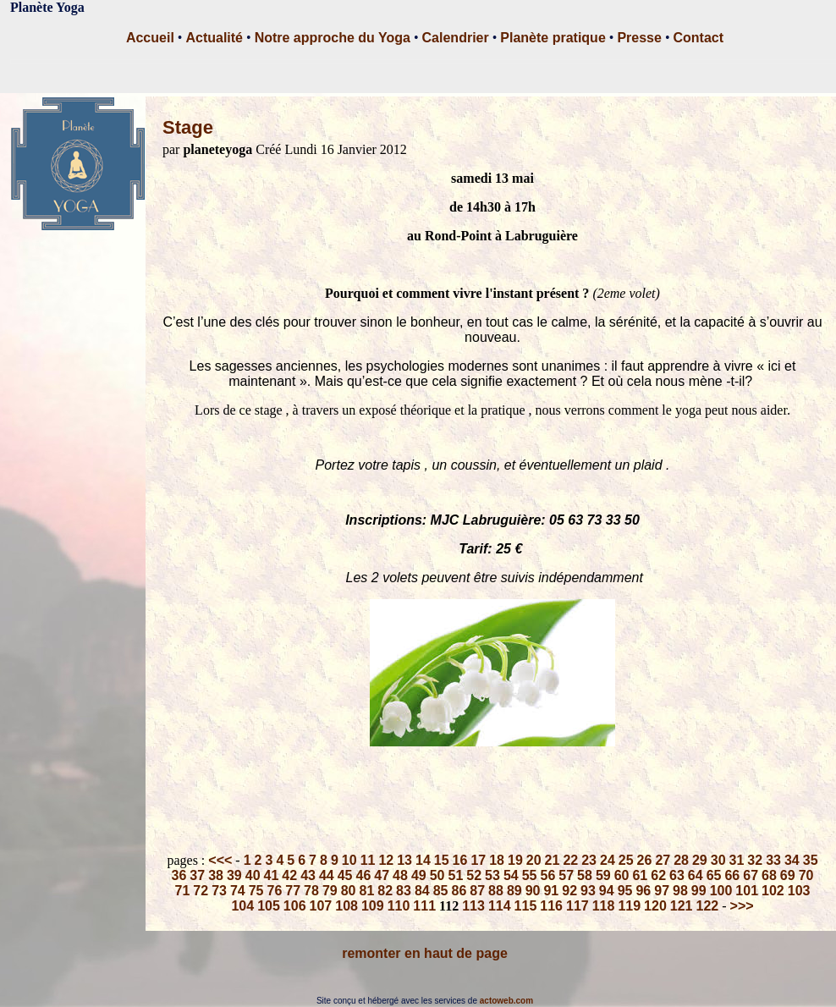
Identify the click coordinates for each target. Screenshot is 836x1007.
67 (750, 875)
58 (584, 875)
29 (699, 860)
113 (473, 906)
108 (346, 906)
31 (737, 860)
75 (256, 890)
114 (499, 906)
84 (422, 890)
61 (639, 875)
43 (308, 875)
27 (662, 860)
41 (271, 875)
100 (721, 890)
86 (458, 890)
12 (385, 860)
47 (381, 875)
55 (529, 875)
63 (677, 875)
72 (200, 890)
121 (681, 906)
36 (179, 875)
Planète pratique (552, 37)
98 (680, 890)
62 (658, 875)
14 (423, 860)
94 (606, 890)
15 (441, 860)
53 (492, 875)
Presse (639, 37)
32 (754, 860)
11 (368, 860)
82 (385, 890)
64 (695, 875)
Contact (699, 37)
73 (219, 890)
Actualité (214, 37)
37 (197, 875)
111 (424, 906)
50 (437, 875)
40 (253, 875)
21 (552, 860)
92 (569, 890)
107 (321, 906)
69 (787, 875)
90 (533, 890)
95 (625, 890)
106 (294, 906)
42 (289, 875)
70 (806, 875)
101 (746, 890)
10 (349, 860)
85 (440, 890)
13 (404, 860)
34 (792, 860)
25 (626, 860)
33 (773, 860)
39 (234, 875)
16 (460, 860)
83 (403, 890)
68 (769, 875)
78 (311, 890)
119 (629, 906)
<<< (220, 860)
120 (655, 906)
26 (644, 860)
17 (478, 860)
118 (603, 906)
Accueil (150, 37)
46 (363, 875)
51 (456, 875)
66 (732, 875)
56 (547, 875)
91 (550, 890)
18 (496, 860)
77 (292, 890)
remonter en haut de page (425, 953)
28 (681, 860)
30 (718, 860)
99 (699, 890)
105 (268, 906)
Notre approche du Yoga (332, 37)
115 (525, 906)
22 (570, 860)
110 (399, 906)
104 (242, 906)
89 (514, 890)
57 (566, 875)
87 (477, 890)
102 (773, 890)
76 (275, 890)
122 (707, 906)
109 (372, 906)
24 (607, 860)
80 (348, 890)
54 (511, 875)
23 (589, 860)
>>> (742, 906)
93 (588, 890)
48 (400, 875)
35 (810, 860)
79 (330, 890)
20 (534, 860)
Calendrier (455, 37)
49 (418, 875)
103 (799, 890)
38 (215, 875)
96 (643, 890)
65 (714, 875)
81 (367, 890)
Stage (187, 127)
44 (326, 875)
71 (182, 890)
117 (577, 906)
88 (495, 890)
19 (515, 860)
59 (603, 875)
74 (237, 890)
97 (661, 890)
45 (345, 875)
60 (622, 875)
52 (473, 875)
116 (551, 906)
